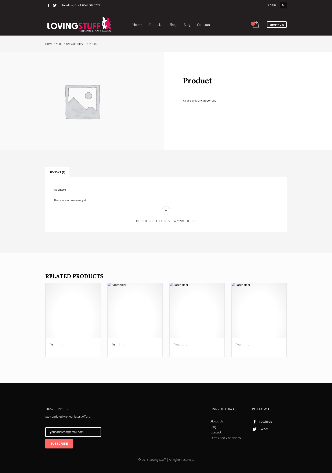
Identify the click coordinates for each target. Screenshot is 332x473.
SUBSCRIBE (59, 443)
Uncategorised (76, 43)
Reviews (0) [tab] (57, 172)
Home (48, 43)
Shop (59, 43)
